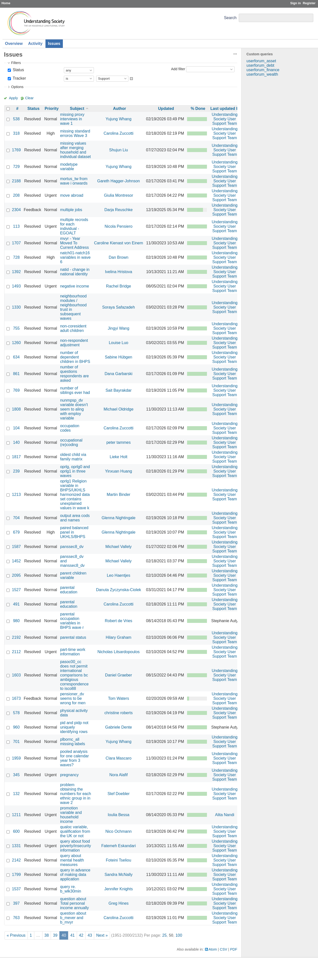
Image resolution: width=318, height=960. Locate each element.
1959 (16, 758)
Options (17, 87)
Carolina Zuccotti (118, 133)
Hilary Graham (118, 637)
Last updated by (225, 108)
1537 (16, 889)
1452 (16, 561)
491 (16, 604)
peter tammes (118, 442)
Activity (35, 43)
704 (16, 518)
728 (16, 257)
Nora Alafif (118, 775)
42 (81, 935)
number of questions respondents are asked (74, 374)
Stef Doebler (119, 794)
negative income (74, 286)
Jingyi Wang (118, 328)
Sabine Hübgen (118, 357)
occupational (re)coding (71, 442)
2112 (16, 652)
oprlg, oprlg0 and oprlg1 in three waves (75, 471)
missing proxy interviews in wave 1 (72, 119)
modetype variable (69, 166)
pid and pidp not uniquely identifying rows (74, 727)
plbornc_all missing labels (72, 741)
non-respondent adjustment (74, 342)
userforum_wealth (262, 74)
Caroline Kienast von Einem (118, 243)
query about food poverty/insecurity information (75, 845)
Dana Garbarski (118, 374)
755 (16, 328)
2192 (16, 637)
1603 (16, 675)
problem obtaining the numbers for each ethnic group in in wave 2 (75, 794)
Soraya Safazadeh (118, 307)
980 (16, 621)
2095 (16, 575)
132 (16, 794)
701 (16, 741)
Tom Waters (118, 698)
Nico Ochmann (118, 831)
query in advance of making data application (75, 874)
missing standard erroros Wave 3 (75, 133)
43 (89, 935)
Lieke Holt (118, 457)
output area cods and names (75, 517)
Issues (54, 43)
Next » (102, 935)
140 (16, 442)
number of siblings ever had (75, 390)
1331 (16, 846)
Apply (13, 98)
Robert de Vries (118, 621)
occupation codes (69, 428)
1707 (16, 243)
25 (164, 935)
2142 (16, 860)
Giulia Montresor (118, 195)
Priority (52, 108)
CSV (223, 949)
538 (16, 119)
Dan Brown (118, 257)
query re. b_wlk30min (70, 889)
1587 (16, 546)
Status (18, 70)
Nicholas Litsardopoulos (118, 652)
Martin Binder (118, 494)
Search (230, 18)
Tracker (19, 78)
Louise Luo (118, 343)
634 (16, 357)
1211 (16, 815)
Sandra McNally (119, 874)
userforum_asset (261, 61)
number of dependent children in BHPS (75, 357)
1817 (16, 457)
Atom (213, 949)
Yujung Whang (118, 119)
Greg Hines (119, 903)
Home (5, 3)
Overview (14, 43)
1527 (16, 590)
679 (16, 532)
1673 (16, 698)
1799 (16, 874)
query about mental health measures (72, 860)
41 (72, 935)
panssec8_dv (71, 546)
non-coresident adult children (73, 328)
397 (16, 903)
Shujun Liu (118, 150)
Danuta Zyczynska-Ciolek (118, 590)
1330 (16, 307)
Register (309, 3)
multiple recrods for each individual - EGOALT (74, 226)
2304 (16, 210)
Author (119, 108)
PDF (233, 949)
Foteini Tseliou (118, 860)
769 (16, 390)
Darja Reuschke (118, 210)
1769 (16, 150)
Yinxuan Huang (118, 471)
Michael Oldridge (118, 409)
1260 (16, 343)
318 (16, 133)
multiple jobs (71, 210)
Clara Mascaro (118, 758)
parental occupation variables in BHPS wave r (72, 621)
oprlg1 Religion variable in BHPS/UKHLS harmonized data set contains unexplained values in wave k (75, 494)
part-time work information (72, 651)
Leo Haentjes (118, 575)
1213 (16, 494)
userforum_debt (260, 65)
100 (178, 935)
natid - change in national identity (74, 271)
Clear (29, 98)
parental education (68, 589)
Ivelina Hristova (118, 272)
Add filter (178, 69)
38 (46, 935)
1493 (16, 286)
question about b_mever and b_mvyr (73, 917)
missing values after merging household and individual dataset (75, 150)
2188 (16, 181)
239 (16, 471)
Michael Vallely (118, 546)
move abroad (71, 195)
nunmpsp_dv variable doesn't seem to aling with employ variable (74, 409)
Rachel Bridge (118, 286)
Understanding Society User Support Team (225, 119)
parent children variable (73, 575)
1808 (16, 409)
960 (16, 727)
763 (16, 918)
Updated (166, 108)
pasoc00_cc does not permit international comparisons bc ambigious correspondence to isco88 (74, 675)
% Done (198, 108)
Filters (16, 63)
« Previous (16, 935)
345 (16, 775)
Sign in (295, 3)
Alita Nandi (224, 815)
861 (16, 374)
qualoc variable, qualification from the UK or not (75, 831)
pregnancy (69, 775)
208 (16, 195)
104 (16, 428)
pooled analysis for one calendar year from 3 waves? (74, 758)
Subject (77, 108)
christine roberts (118, 713)
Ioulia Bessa (118, 815)
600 (16, 831)
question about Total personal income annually (74, 903)
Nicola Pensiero (118, 226)
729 (16, 166)
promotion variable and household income (71, 815)
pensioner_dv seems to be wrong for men (72, 698)
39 (55, 935)
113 (16, 226)
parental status (73, 637)
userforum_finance (262, 70)
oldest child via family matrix (73, 456)
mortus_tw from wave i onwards (73, 181)
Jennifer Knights (118, 889)
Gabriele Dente (118, 727)
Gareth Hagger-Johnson (118, 181)
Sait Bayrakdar (119, 390)
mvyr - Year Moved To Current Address (74, 243)
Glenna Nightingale (118, 518)
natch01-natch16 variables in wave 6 (75, 257)
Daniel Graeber (118, 675)
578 (16, 713)
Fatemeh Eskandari (118, 846)
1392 (16, 272)
